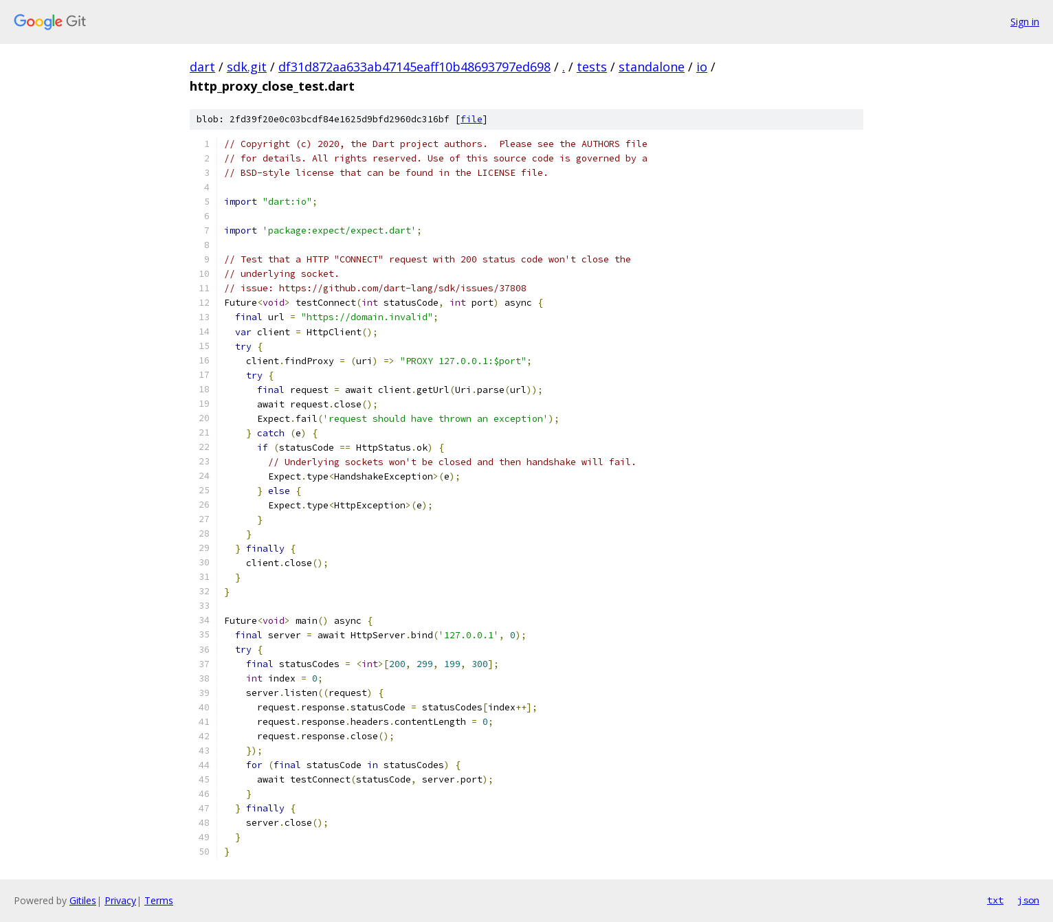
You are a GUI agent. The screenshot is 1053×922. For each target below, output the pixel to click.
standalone (652, 66)
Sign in (1024, 21)
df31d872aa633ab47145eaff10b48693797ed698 (414, 66)
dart (202, 66)
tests (592, 66)
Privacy (120, 900)
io (701, 66)
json (1028, 900)
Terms (158, 900)
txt (995, 900)
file (472, 119)
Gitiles (82, 900)
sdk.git (247, 66)
